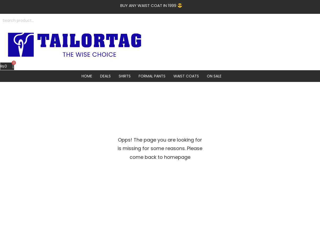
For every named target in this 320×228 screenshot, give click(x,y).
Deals (105, 76)
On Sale (214, 76)
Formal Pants (152, 76)
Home (87, 76)
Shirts (125, 76)
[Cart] (7, 66)
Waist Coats (186, 76)
